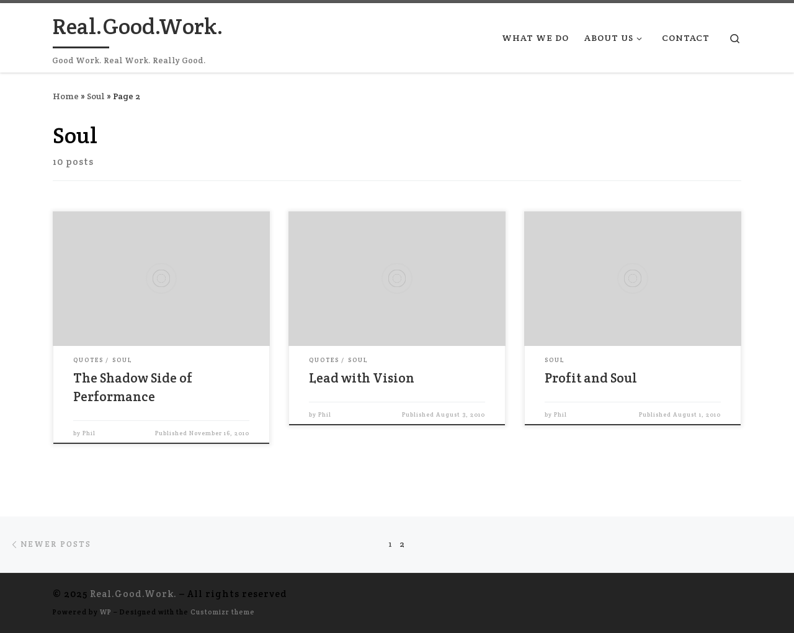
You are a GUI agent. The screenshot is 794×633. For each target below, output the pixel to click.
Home (66, 96)
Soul (96, 96)
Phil (89, 433)
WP (106, 612)
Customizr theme (222, 612)
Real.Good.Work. (133, 594)
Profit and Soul (591, 378)
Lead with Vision (361, 378)
